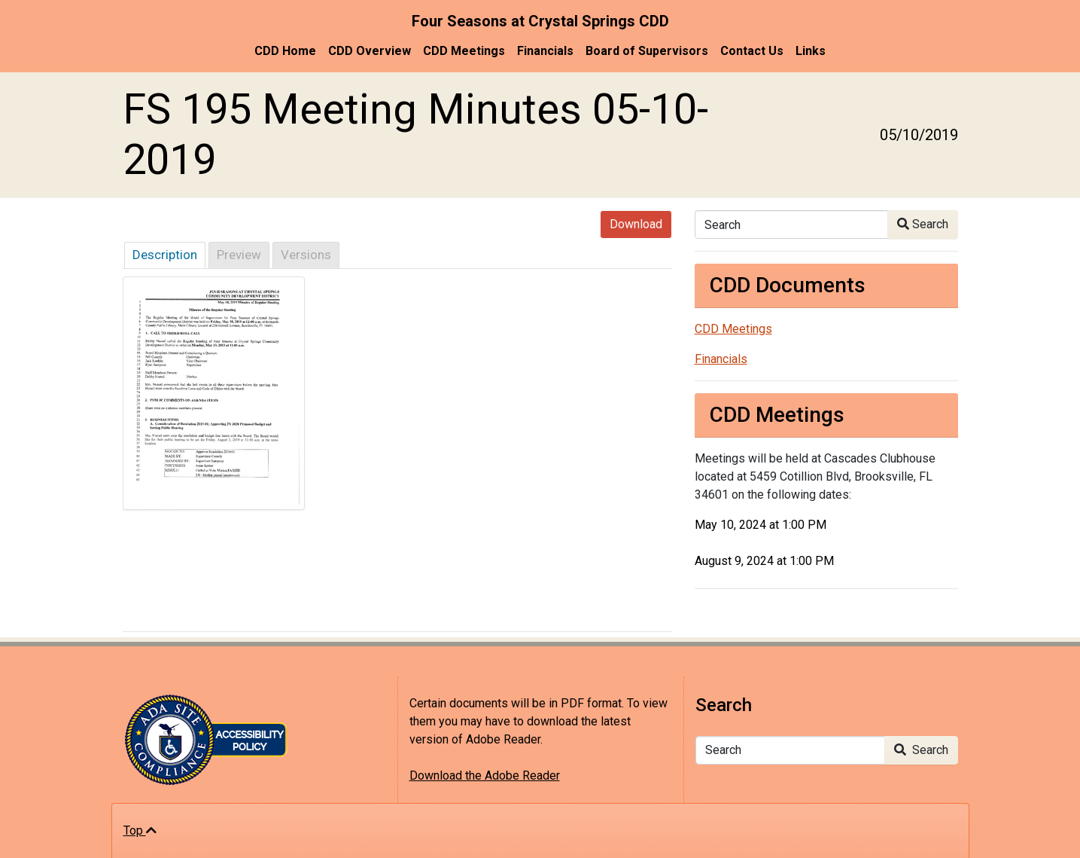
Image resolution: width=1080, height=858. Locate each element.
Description (164, 254)
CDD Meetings (464, 51)
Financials (545, 51)
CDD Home (285, 51)
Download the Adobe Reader (484, 775)
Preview (239, 254)
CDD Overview (369, 51)
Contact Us (751, 51)
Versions (306, 254)
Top (140, 830)
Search (922, 224)
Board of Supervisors (647, 51)
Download (636, 224)
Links (811, 51)
